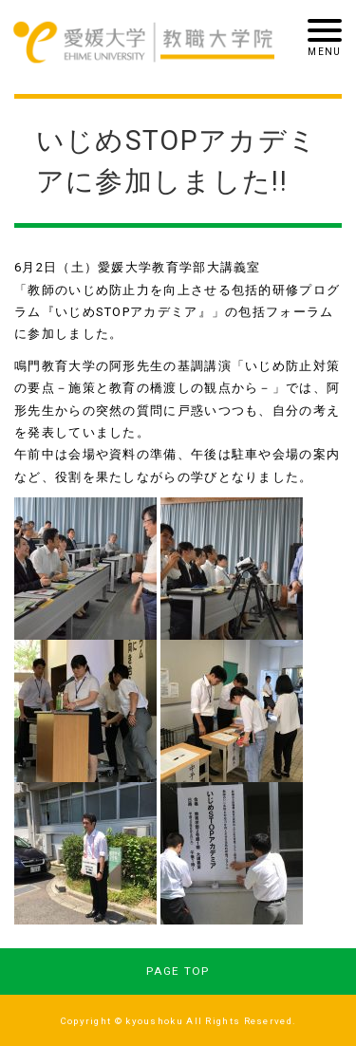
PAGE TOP (177, 971)
